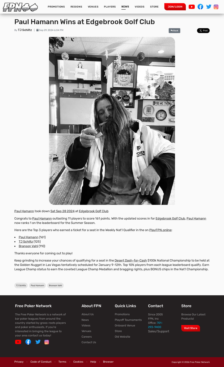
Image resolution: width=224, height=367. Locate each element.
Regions (76, 6)
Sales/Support (158, 331)
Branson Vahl (28, 246)
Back (174, 30)
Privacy (18, 361)
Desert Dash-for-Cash (131, 260)
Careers (87, 336)
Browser (108, 361)
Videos (140, 6)
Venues (93, 6)
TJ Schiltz (25, 30)
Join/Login (175, 6)
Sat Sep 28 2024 (62, 211)
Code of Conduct (40, 361)
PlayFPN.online (160, 230)
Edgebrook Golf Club (93, 211)
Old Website (122, 336)
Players (110, 6)
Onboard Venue (125, 325)
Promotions (56, 6)
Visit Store (190, 328)
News (125, 6)
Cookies (78, 361)
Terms (62, 361)
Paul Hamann (24, 211)
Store (154, 6)
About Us (88, 314)
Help (93, 361)
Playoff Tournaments (128, 320)
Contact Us (89, 342)
